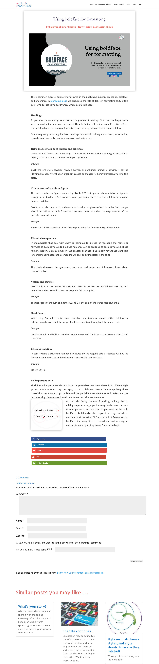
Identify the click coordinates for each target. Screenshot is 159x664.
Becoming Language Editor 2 (100, 4)
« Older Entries (23, 652)
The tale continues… (78, 613)
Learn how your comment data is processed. (80, 554)
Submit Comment (136, 543)
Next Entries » (136, 652)
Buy (134, 4)
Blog (128, 4)
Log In (141, 4)
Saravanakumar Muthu (62, 26)
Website (20, 517)
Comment (22, 476)
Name (20, 502)
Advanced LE (119, 4)
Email (19, 510)
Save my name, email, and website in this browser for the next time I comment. (60, 524)
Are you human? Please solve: (65, 531)
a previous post (58, 100)
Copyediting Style (103, 26)
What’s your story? (32, 589)
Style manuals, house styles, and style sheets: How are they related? (124, 627)
